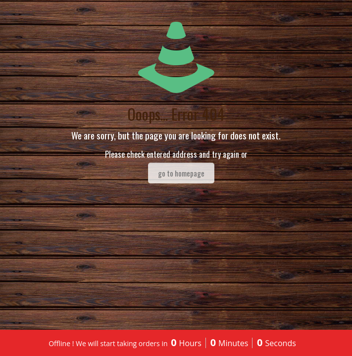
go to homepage (181, 173)
